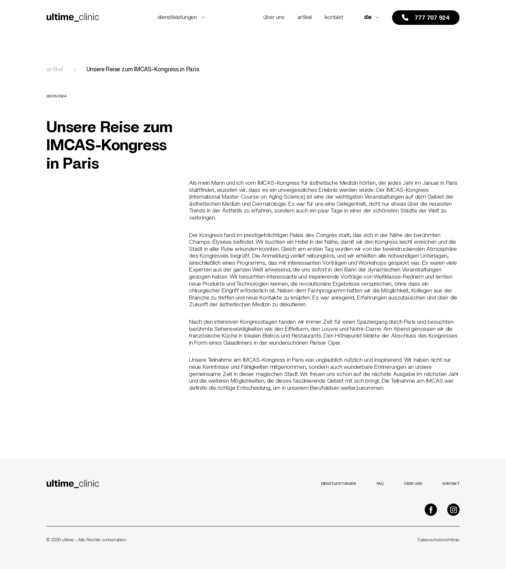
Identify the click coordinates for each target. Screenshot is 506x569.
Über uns (273, 17)
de (372, 17)
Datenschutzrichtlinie (439, 540)
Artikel (305, 17)
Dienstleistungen (181, 17)
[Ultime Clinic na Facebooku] (431, 510)
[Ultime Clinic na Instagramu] (453, 510)
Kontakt (334, 17)
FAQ (380, 484)
